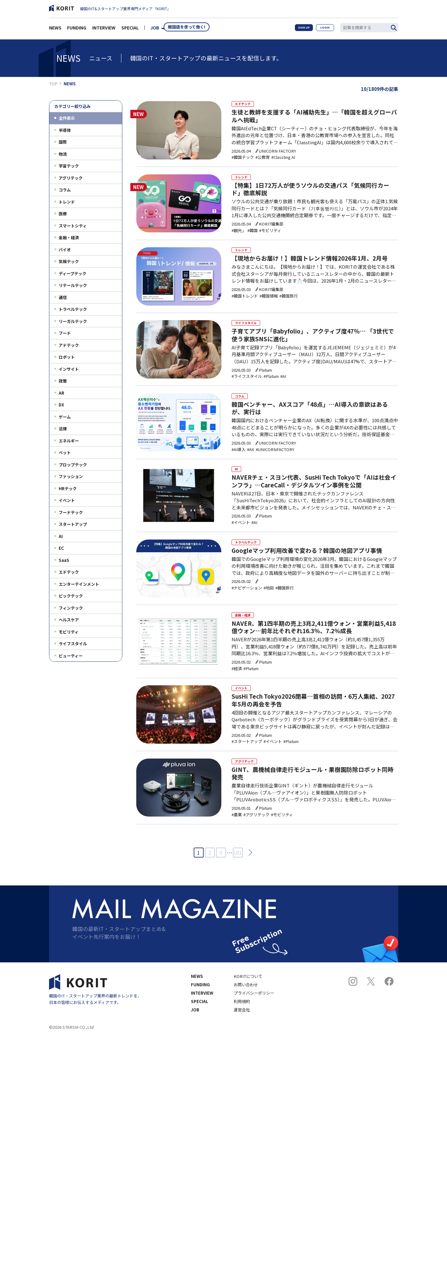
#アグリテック (255, 840)
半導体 (65, 130)
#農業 (235, 840)
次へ (248, 878)
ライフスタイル (73, 644)
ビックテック (71, 596)
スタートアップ (73, 524)
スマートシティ (73, 226)
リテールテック (73, 285)
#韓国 (251, 237)
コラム (65, 190)
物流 (63, 154)
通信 (63, 297)
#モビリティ (268, 237)
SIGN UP (298, 29)
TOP (53, 84)
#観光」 (237, 237)
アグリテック (71, 178)
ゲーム (65, 417)
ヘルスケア (69, 620)
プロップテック (73, 465)
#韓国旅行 (287, 305)
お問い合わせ (246, 1010)
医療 (63, 214)
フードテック (71, 512)
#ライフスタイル (245, 386)
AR (61, 393)
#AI (281, 386)
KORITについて (248, 1002)
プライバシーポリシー (254, 1018)
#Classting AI (281, 161)
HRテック (68, 488)
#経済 (235, 688)
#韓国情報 (267, 305)
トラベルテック (73, 309)
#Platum (269, 386)
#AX (248, 462)
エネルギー (69, 441)
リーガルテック (73, 321)
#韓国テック (241, 161)
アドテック (69, 345)
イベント (67, 500)
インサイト (69, 369)
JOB (154, 29)
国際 (63, 142)
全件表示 (67, 118)
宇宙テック (69, 166)
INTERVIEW (103, 29)
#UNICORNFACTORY (273, 462)
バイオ (65, 250)
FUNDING (76, 29)
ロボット (67, 357)
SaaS (64, 560)
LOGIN (323, 29)
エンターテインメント (79, 584)
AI (61, 536)
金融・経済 (69, 237)
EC (61, 548)
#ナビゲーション (245, 607)
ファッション (71, 476)
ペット (65, 452)
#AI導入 (237, 462)
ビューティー (71, 656)
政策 (63, 381)
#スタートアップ (245, 764)
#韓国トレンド (243, 305)
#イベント (239, 538)
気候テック (69, 261)
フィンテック (71, 608)
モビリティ (69, 632)
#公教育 (261, 161)
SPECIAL (130, 29)
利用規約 (242, 1027)
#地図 (267, 607)
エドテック (69, 572)
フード (65, 333)
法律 (63, 429)
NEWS (55, 29)
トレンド (67, 202)
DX (61, 405)
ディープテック (72, 273)
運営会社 (242, 1035)
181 (237, 878)
